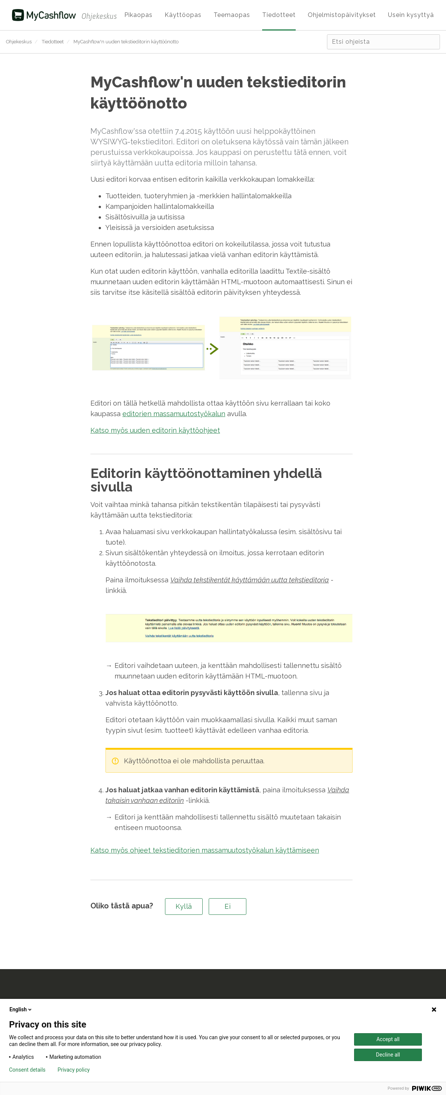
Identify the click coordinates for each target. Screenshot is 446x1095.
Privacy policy (74, 1070)
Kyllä (184, 906)
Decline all (388, 1055)
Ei (228, 906)
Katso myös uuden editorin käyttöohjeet (155, 430)
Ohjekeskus (19, 41)
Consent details (27, 1070)
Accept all (388, 1039)
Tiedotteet (53, 41)
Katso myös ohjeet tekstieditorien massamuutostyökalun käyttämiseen (204, 850)
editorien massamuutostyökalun (173, 414)
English (21, 1009)
